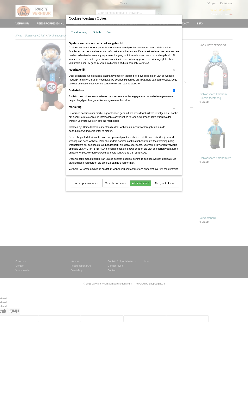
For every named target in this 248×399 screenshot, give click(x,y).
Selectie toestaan (115, 183)
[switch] (174, 70)
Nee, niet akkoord (165, 183)
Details (97, 32)
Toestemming (79, 32)
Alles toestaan (140, 183)
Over (109, 32)
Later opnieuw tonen (86, 183)
